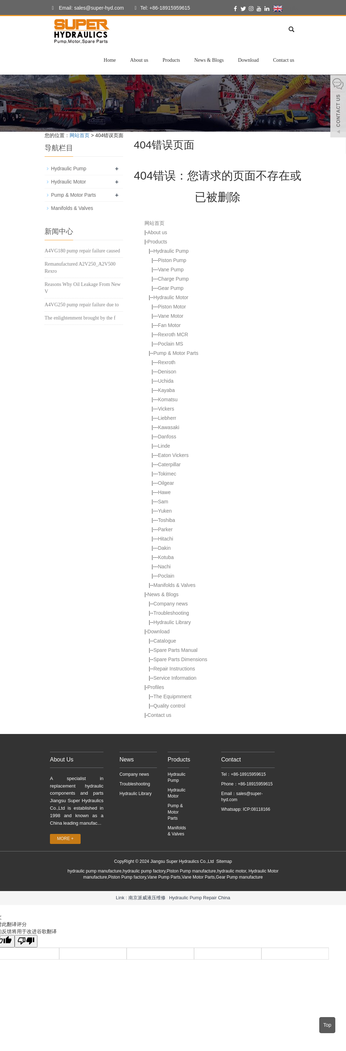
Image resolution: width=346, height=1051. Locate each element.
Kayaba (166, 390)
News (126, 759)
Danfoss (167, 436)
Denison (167, 371)
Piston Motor (172, 307)
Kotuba (166, 557)
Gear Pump (171, 288)
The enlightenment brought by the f (80, 318)
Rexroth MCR (173, 334)
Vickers (166, 409)
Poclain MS (170, 344)
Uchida (166, 381)
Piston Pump (172, 260)
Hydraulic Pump (171, 251)
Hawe (164, 492)
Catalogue (164, 641)
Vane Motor (170, 316)
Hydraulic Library (172, 622)
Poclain (166, 576)
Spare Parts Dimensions (180, 659)
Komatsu (168, 399)
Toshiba (166, 520)
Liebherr (167, 418)
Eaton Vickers (173, 455)
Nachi (164, 566)
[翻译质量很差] (26, 941)
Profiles (155, 687)
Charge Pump (173, 279)
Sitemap (224, 861)
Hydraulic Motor (170, 297)
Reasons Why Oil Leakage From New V (83, 288)
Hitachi (165, 539)
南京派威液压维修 (147, 897)
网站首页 (80, 135)
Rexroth (166, 362)
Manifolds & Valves (174, 585)
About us (139, 60)
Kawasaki (168, 427)
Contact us (284, 60)
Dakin (164, 548)
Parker (165, 529)
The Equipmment (172, 696)
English (286, 8)
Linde (164, 446)
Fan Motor (169, 325)
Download (248, 60)
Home (110, 60)
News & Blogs (209, 60)
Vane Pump (171, 269)
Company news (170, 604)
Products (171, 60)
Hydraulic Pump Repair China (199, 897)
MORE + (65, 838)
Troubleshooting (171, 613)
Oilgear (166, 483)
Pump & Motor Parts (175, 353)
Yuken (165, 511)
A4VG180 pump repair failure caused (82, 250)
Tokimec (167, 474)
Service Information (175, 678)
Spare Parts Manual (175, 650)
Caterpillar (169, 464)
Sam (163, 501)
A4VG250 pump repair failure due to (82, 304)
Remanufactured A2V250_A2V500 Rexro (80, 267)
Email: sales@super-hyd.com (86, 8)
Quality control (169, 706)
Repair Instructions (174, 669)
